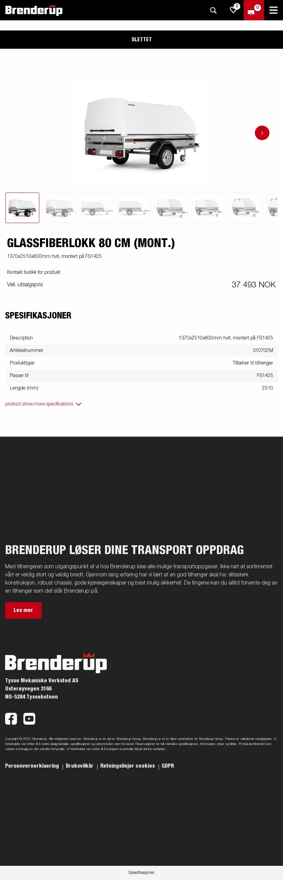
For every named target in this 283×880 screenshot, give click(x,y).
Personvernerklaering (32, 766)
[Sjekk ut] (254, 10)
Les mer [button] (23, 610)
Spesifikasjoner (141, 873)
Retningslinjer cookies (128, 766)
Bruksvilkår (80, 766)
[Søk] (213, 10)
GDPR (168, 766)
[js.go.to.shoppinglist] (233, 10)
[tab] (22, 208)
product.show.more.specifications (39, 404)
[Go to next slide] (262, 133)
